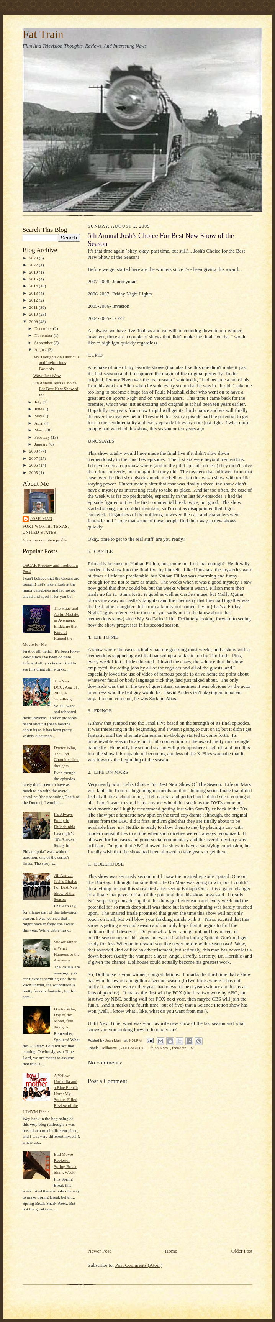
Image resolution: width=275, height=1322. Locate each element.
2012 (34, 300)
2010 (34, 314)
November (44, 335)
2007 (34, 458)
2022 (34, 264)
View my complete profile (45, 540)
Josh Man (41, 519)
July (38, 402)
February (42, 437)
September (44, 342)
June (38, 409)
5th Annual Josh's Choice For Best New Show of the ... (55, 389)
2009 (34, 321)
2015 (34, 279)
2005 (34, 472)
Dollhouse (109, 1048)
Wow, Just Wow (47, 375)
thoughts (179, 1048)
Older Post (241, 1251)
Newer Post (99, 1251)
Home (171, 1251)
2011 (34, 307)
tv (192, 1048)
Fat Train (43, 34)
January (41, 444)
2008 (34, 451)
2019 (34, 272)
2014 (34, 286)
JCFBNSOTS (132, 1048)
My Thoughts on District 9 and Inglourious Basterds (56, 362)
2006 (34, 465)
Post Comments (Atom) (139, 1265)
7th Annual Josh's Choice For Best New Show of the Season (65, 887)
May (38, 415)
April (39, 423)
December (43, 328)
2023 (34, 258)
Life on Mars (157, 1048)
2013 (34, 293)
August (41, 349)
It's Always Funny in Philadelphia (64, 820)
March (40, 430)
